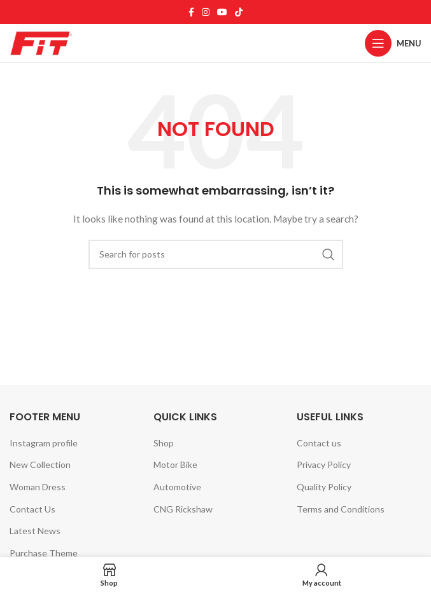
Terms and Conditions (341, 509)
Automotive (177, 486)
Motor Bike (175, 464)
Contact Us (32, 509)
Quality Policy (324, 486)
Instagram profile (44, 442)
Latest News (35, 530)
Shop (163, 442)
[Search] (215, 254)
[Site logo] (41, 42)
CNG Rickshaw (183, 509)
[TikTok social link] (238, 12)
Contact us (319, 442)
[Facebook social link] (191, 12)
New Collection (40, 464)
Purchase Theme (44, 552)
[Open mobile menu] (393, 43)
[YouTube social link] (222, 12)
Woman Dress (38, 486)
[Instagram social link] (205, 12)
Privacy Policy (324, 464)
